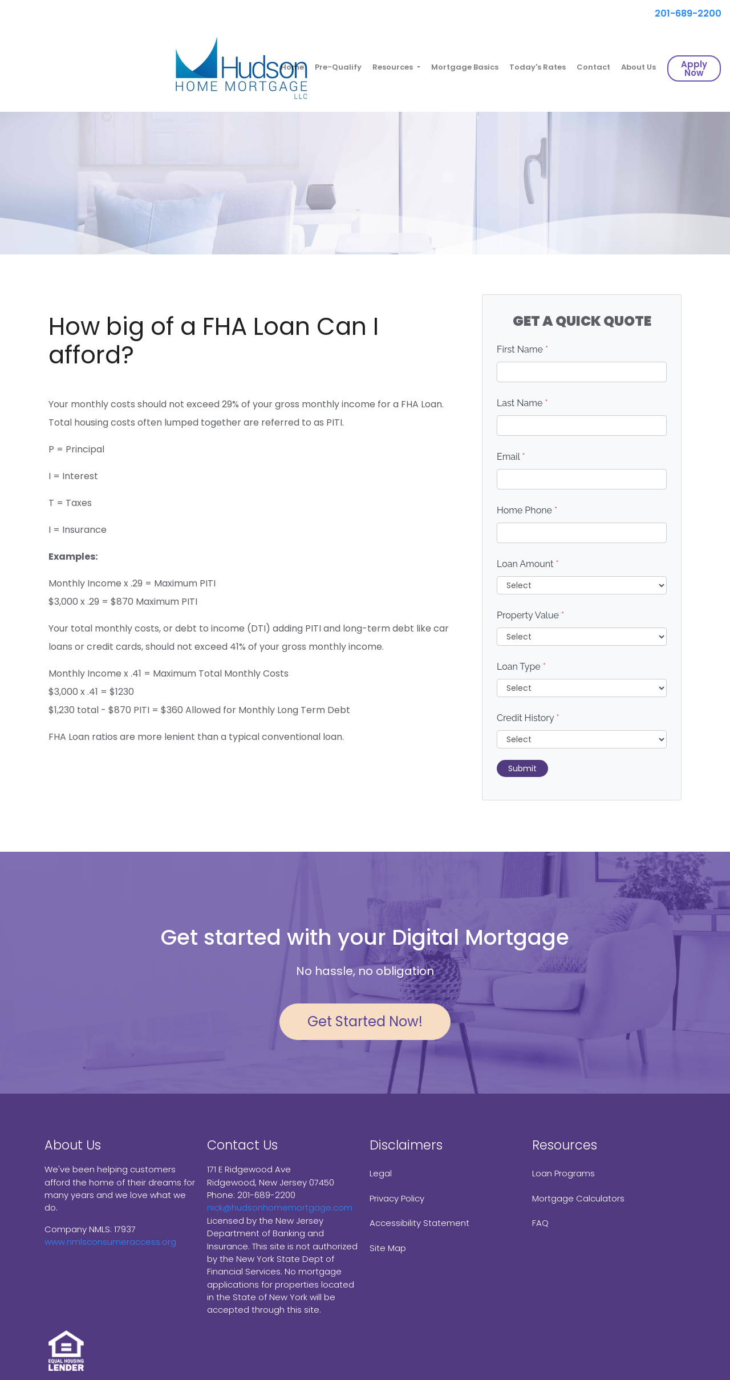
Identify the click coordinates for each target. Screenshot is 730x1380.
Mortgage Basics (464, 67)
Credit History (528, 718)
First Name (522, 349)
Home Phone (527, 510)
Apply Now (694, 68)
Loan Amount (528, 564)
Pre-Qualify (338, 67)
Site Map (388, 1248)
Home (292, 67)
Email (511, 456)
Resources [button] (393, 67)
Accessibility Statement (419, 1223)
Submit (522, 768)
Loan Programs (563, 1173)
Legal (381, 1173)
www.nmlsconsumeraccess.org (110, 1242)
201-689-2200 (683, 13)
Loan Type (521, 666)
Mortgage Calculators (578, 1198)
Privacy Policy (397, 1198)
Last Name (522, 403)
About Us (638, 67)
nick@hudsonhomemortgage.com (279, 1207)
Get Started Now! (365, 1021)
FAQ (540, 1223)
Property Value (530, 615)
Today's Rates (537, 67)
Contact (593, 67)
